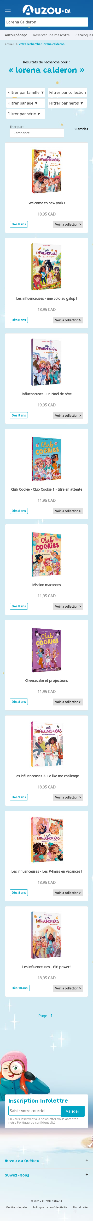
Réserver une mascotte (51, 35)
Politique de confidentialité (36, 1122)
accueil (9, 44)
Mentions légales (16, 1207)
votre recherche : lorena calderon (41, 44)
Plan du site (80, 1207)
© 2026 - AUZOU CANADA (46, 1201)
